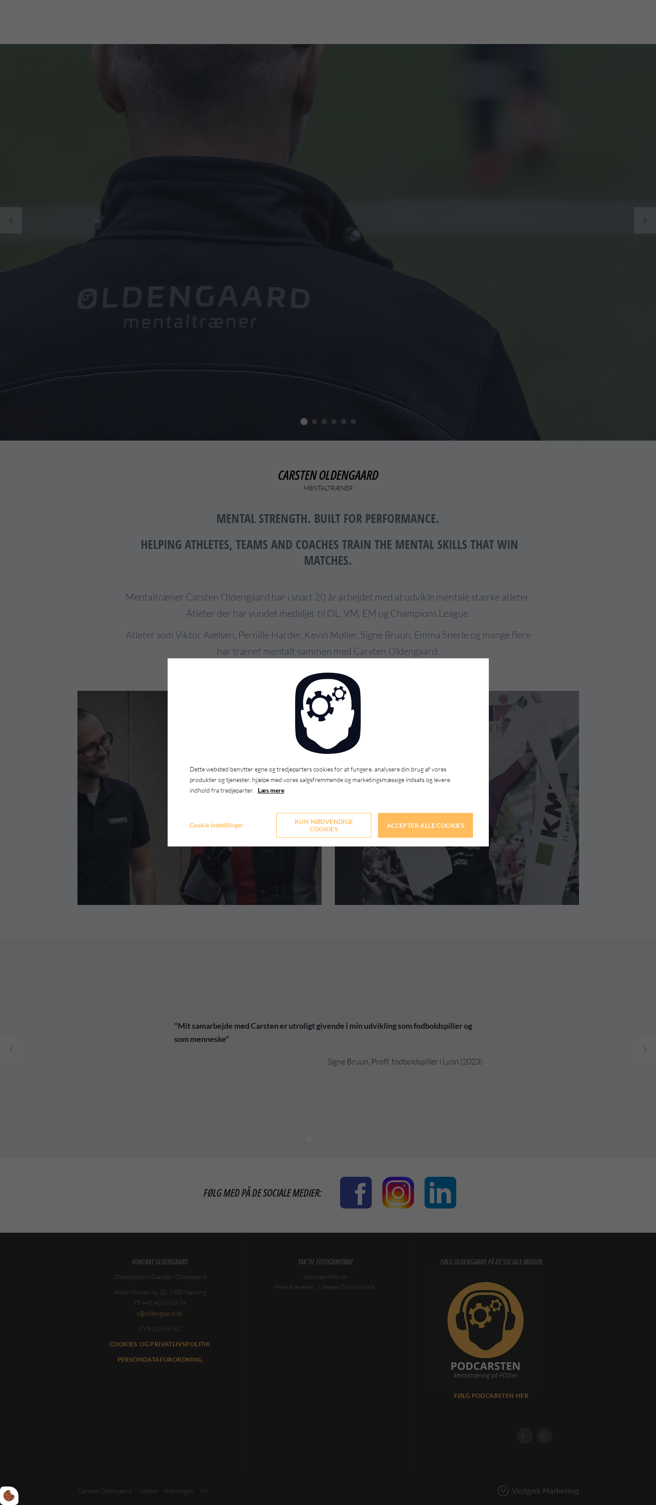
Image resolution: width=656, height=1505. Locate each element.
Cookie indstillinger (216, 825)
